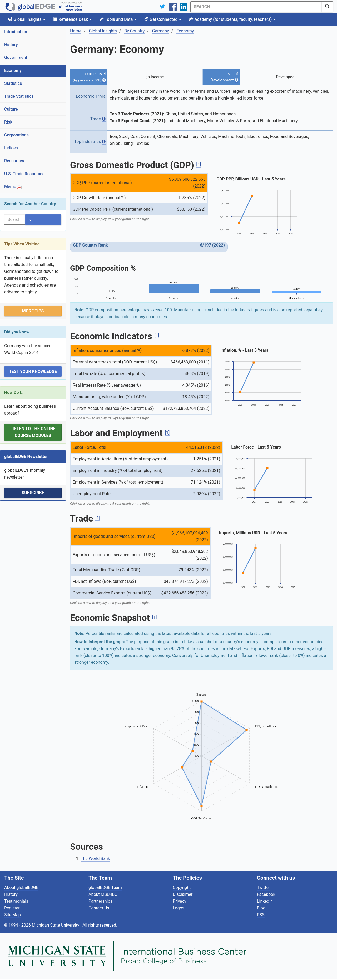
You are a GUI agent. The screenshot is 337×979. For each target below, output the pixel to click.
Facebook (266, 894)
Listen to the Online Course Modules (32, 432)
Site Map (12, 914)
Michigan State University (56, 925)
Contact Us (98, 908)
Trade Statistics (19, 96)
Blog (261, 908)
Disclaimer (182, 894)
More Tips (33, 310)
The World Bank (95, 858)
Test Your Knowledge (33, 371)
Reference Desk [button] (72, 19)
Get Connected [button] (162, 19)
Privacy (179, 901)
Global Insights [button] (26, 19)
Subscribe (33, 492)
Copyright (182, 887)
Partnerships (100, 901)
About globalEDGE (21, 887)
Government (15, 57)
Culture (11, 109)
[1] (198, 164)
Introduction (15, 31)
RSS (261, 914)
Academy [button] (232, 19)
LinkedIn (265, 901)
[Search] (256, 6)
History (11, 44)
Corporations (16, 134)
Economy (13, 70)
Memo (13, 186)
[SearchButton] (327, 6)
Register (12, 908)
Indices (11, 147)
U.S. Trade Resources (24, 173)
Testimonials (16, 901)
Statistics (13, 83)
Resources (14, 160)
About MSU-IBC (102, 894)
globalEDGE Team (105, 887)
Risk (8, 122)
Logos (178, 908)
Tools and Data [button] (118, 19)
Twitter (263, 887)
